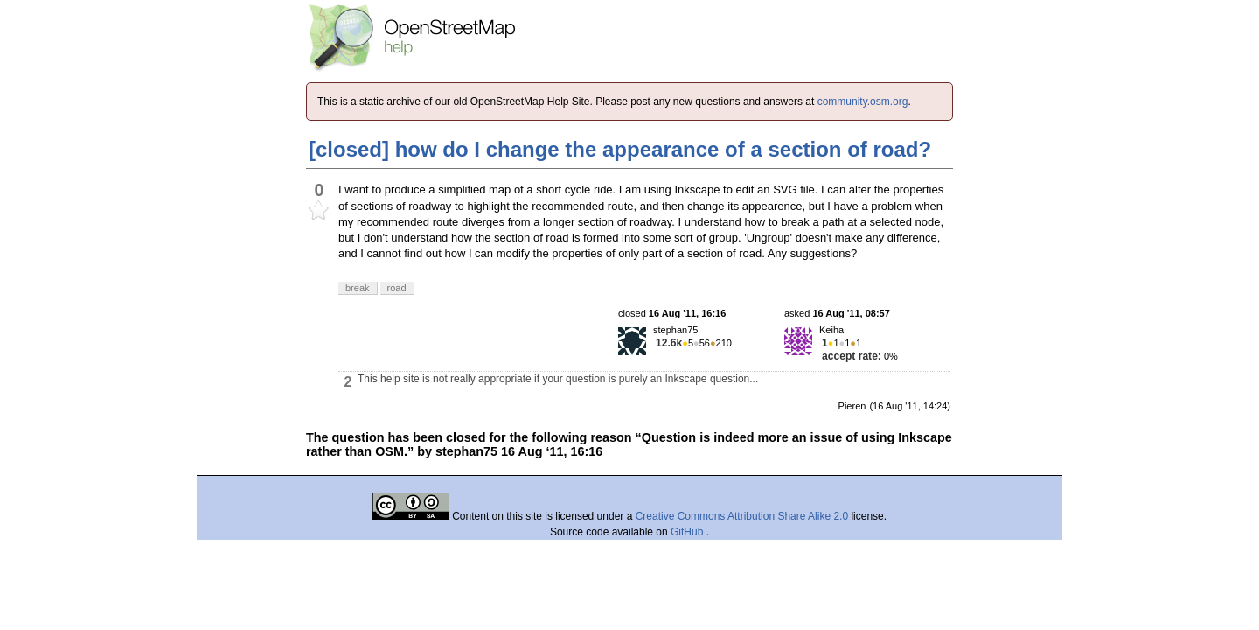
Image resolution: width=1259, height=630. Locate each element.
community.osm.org (862, 101)
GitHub (688, 532)
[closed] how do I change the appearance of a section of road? (620, 149)
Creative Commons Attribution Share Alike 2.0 (742, 516)
